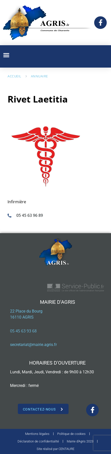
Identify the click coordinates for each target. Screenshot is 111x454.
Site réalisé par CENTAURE (55, 449)
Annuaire (39, 76)
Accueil (14, 76)
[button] (6, 55)
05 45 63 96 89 (29, 215)
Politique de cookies (71, 434)
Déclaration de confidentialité (38, 441)
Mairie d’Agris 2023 (80, 441)
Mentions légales (37, 434)
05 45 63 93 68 (23, 331)
